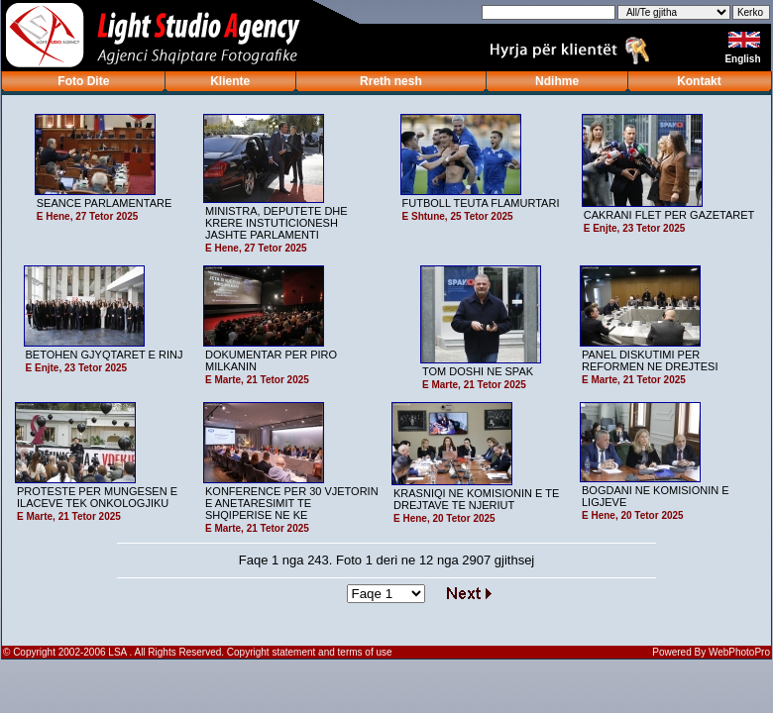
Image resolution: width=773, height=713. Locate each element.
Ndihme (557, 81)
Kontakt (699, 81)
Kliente (230, 81)
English (743, 58)
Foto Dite (83, 81)
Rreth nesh (391, 81)
